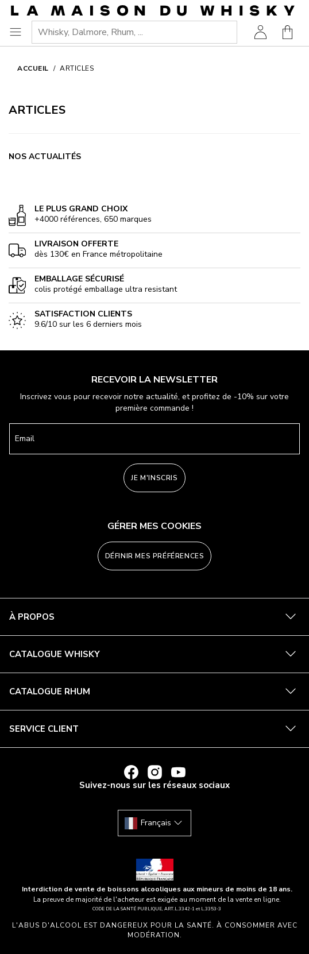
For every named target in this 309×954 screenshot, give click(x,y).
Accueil (33, 68)
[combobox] (134, 32)
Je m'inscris (154, 477)
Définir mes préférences (154, 556)
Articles (77, 68)
